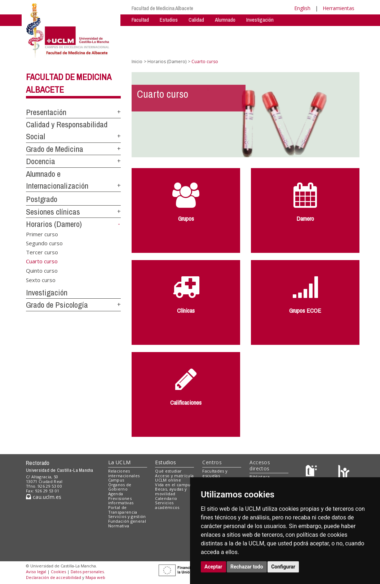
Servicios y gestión (127, 516)
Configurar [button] (283, 567)
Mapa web (95, 577)
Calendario (166, 498)
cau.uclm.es (43, 496)
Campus (116, 480)
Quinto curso (42, 270)
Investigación (260, 19)
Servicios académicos (167, 505)
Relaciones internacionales (124, 473)
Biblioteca (259, 476)
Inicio (137, 61)
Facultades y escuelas (214, 473)
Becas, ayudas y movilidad (171, 491)
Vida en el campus (174, 484)
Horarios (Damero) (54, 224)
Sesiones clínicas (53, 211)
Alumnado (225, 19)
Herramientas (338, 8)
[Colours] (344, 472)
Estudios (169, 19)
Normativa (118, 525)
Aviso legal (36, 571)
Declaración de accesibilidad (53, 577)
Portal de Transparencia (122, 510)
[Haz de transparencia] (312, 472)
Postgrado (41, 199)
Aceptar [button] (213, 567)
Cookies (58, 571)
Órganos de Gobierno (120, 487)
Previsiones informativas (121, 501)
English (302, 8)
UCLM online (168, 480)
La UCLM (119, 462)
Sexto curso (41, 279)
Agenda (115, 493)
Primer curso (42, 233)
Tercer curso (42, 252)
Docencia (40, 161)
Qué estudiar (168, 471)
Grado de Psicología (57, 304)
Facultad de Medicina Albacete (162, 8)
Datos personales (87, 571)
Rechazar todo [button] (246, 567)
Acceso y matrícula (174, 475)
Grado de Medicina (54, 149)
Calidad (196, 19)
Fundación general (127, 521)
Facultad (140, 19)
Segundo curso (44, 242)
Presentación (46, 112)
